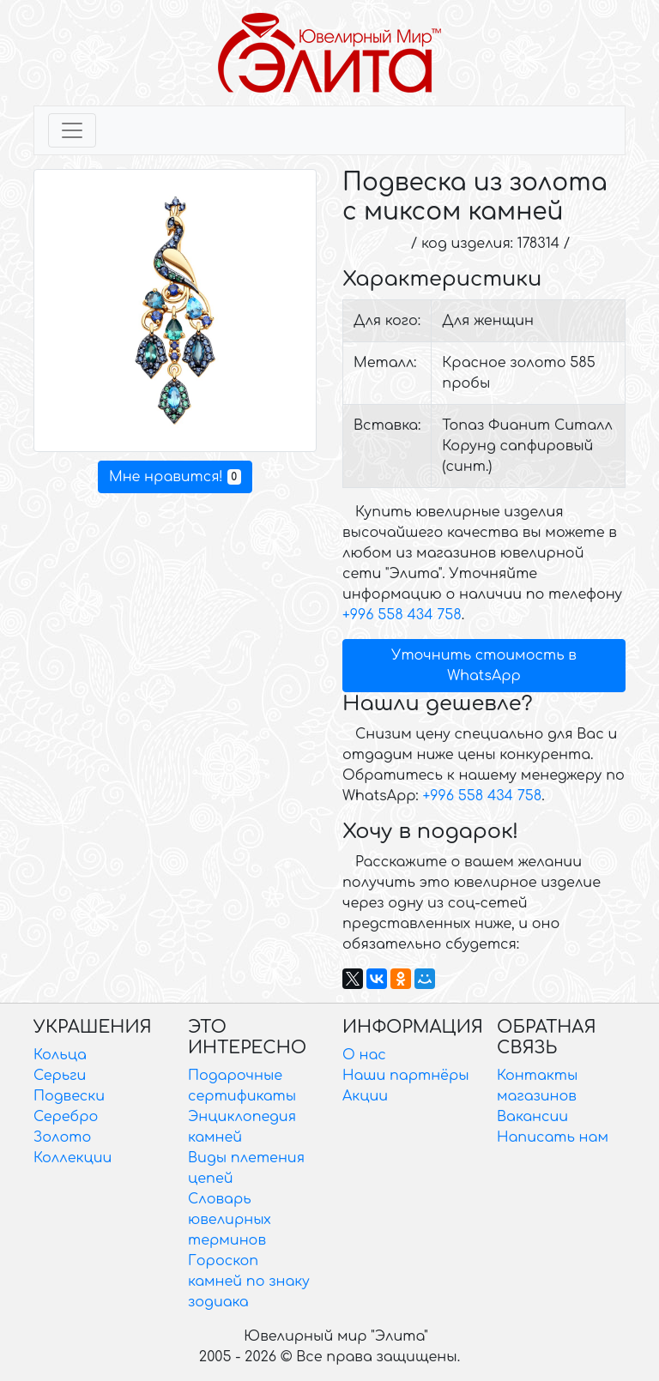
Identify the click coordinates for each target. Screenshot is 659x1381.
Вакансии (532, 1117)
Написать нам (552, 1137)
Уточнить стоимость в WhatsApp (484, 666)
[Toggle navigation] (72, 130)
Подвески (69, 1096)
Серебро (65, 1117)
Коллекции (72, 1158)
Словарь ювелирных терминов (229, 1219)
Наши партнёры (405, 1075)
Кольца (60, 1055)
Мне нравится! (175, 477)
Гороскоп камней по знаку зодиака (249, 1281)
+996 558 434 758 (402, 615)
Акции (365, 1096)
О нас (364, 1055)
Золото (62, 1137)
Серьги (59, 1075)
